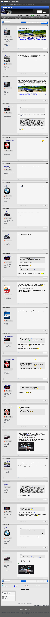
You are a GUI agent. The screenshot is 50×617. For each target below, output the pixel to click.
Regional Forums (30, 17)
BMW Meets (27, 15)
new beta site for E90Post (10, 4)
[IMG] (3, 597)
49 (37, 22)
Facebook (16, 585)
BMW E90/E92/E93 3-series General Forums (20, 17)
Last (45, 22)
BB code (3, 596)
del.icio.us (16, 586)
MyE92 (5, 185)
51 (40, 22)
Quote (45, 73)
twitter (4, 585)
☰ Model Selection (15, 1)
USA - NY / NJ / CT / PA (38, 17)
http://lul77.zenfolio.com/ (23, 61)
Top (48, 605)
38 (29, 22)
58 (42, 22)
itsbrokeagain (7, 211)
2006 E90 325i (6, 45)
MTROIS (5, 284)
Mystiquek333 (7, 461)
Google (39, 585)
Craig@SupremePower (9, 140)
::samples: (41, 60)
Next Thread (27, 589)
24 (6, 201)
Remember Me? (46, 11)
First (27, 22)
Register (45, 1)
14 (6, 374)
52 (41, 22)
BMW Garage (20, 15)
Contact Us (36, 605)
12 (6, 69)
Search (45, 15)
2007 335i (5, 570)
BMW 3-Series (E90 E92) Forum (7, 17)
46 (33, 22)
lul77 (5, 55)
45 (32, 22)
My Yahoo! (27, 586)
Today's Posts (39, 15)
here (33, 4)
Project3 (5, 28)
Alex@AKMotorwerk (8, 106)
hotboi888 (6, 484)
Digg (27, 585)
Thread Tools (44, 23)
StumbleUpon (6, 586)
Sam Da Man (7, 166)
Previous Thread (23, 589)
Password (35, 12)
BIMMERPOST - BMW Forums (42, 605)
